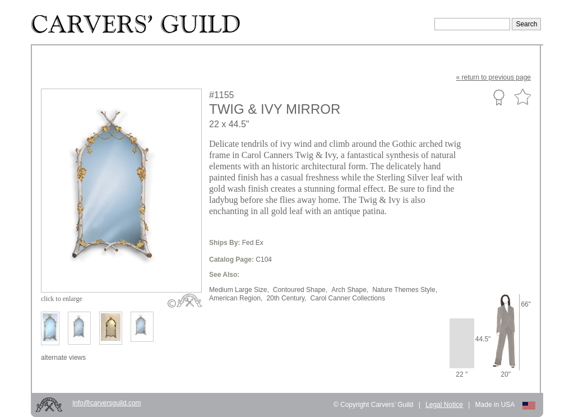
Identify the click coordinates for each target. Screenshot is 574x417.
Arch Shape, (349, 290)
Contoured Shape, (300, 290)
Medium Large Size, (239, 290)
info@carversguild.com (106, 403)
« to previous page (493, 77)
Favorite (522, 97)
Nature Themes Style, (404, 290)
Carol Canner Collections (348, 298)
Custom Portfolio (498, 97)
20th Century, (286, 298)
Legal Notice (444, 405)
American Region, (235, 298)
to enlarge (61, 299)
